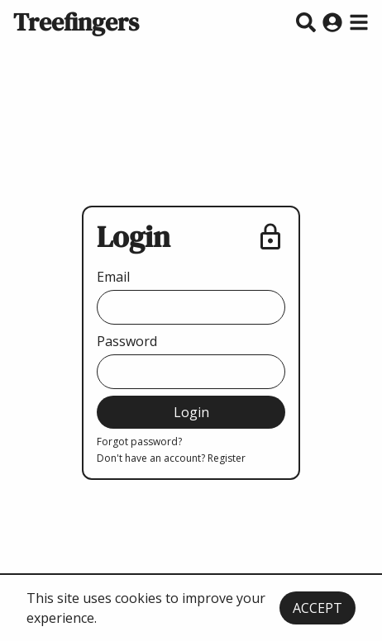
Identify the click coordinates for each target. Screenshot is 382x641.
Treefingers (76, 22)
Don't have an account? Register (171, 458)
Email (113, 277)
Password (127, 341)
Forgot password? (139, 442)
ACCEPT (317, 608)
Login (191, 412)
